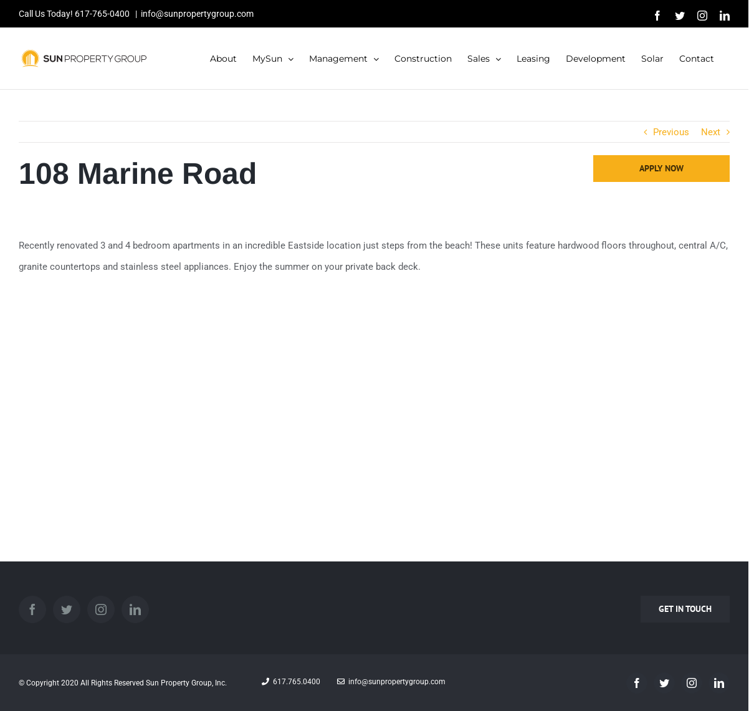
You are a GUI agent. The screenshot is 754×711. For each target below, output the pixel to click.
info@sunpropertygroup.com (197, 14)
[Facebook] (32, 609)
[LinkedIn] (135, 609)
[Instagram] (101, 609)
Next (710, 132)
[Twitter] (66, 609)
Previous (671, 132)
